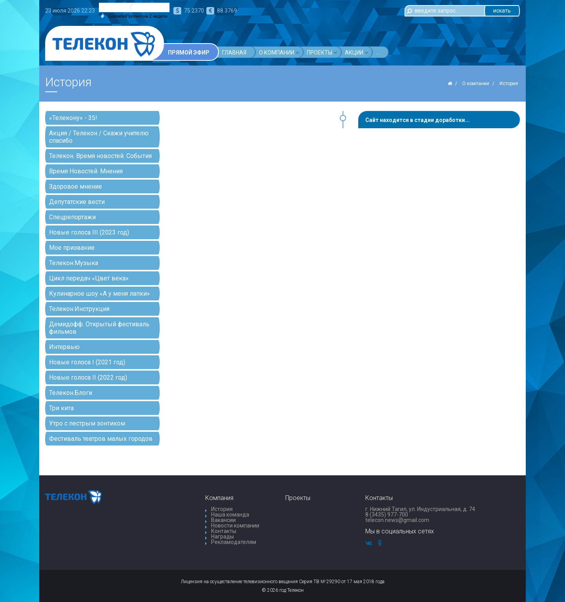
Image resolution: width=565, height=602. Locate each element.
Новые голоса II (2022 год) (88, 377)
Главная (234, 52)
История (222, 509)
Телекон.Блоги (70, 392)
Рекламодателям (233, 542)
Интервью (64, 347)
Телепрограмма (400, 52)
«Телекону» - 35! (73, 118)
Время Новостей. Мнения (86, 171)
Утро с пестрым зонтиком (87, 423)
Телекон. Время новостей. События (100, 156)
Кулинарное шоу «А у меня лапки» (99, 293)
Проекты (322, 52)
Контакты (223, 531)
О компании (279, 52)
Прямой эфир (189, 52)
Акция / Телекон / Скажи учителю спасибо (99, 136)
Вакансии (223, 520)
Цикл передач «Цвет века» (89, 278)
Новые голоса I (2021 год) (87, 362)
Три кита (61, 408)
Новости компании (235, 525)
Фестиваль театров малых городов (101, 438)
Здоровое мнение (75, 186)
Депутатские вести (77, 202)
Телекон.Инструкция (79, 309)
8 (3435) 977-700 (386, 514)
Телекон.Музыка (73, 263)
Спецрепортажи (72, 217)
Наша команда (230, 514)
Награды (222, 536)
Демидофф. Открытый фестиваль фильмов (99, 327)
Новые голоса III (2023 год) (89, 232)
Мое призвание (72, 247)
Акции (356, 52)
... (438, 52)
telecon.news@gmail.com (397, 520)
